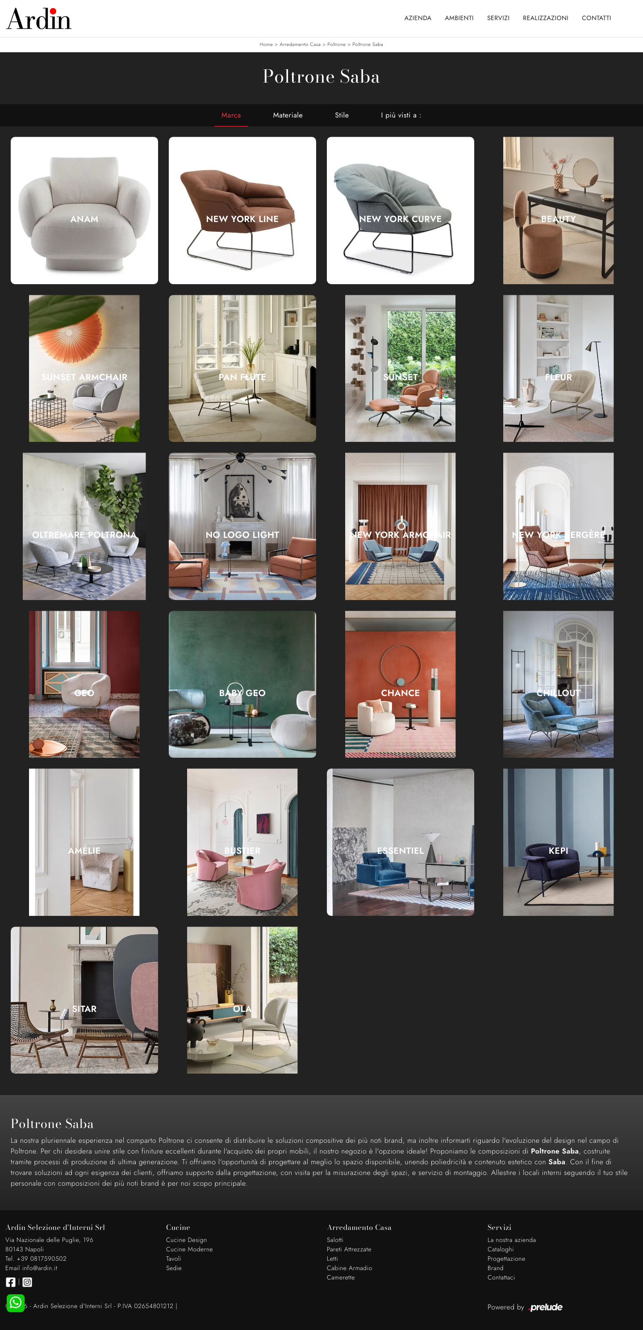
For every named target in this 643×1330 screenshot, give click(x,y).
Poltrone (337, 44)
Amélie (84, 851)
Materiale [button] (288, 115)
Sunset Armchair (84, 377)
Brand (496, 1268)
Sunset (400, 377)
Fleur (558, 377)
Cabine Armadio (349, 1268)
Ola (242, 1009)
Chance (400, 693)
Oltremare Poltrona (84, 535)
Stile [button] (342, 115)
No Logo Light (242, 535)
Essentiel (400, 851)
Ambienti (459, 18)
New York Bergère (558, 535)
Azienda (418, 18)
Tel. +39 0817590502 (36, 1258)
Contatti (596, 18)
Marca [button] (231, 115)
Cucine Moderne (189, 1249)
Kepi (558, 851)
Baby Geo (242, 693)
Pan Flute (243, 377)
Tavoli (173, 1258)
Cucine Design (186, 1240)
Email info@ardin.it (31, 1268)
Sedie (174, 1268)
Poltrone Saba (367, 44)
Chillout (558, 693)
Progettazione (507, 1258)
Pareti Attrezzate (349, 1249)
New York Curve (400, 219)
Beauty (558, 219)
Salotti (335, 1240)
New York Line (242, 219)
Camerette (341, 1277)
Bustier (242, 851)
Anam (84, 219)
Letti (332, 1258)
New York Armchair (400, 535)
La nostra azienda (512, 1240)
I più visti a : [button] (401, 115)
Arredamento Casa (300, 44)
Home (266, 44)
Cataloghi (501, 1249)
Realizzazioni (545, 18)
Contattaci (501, 1277)
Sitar (84, 1009)
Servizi (498, 18)
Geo (84, 693)
